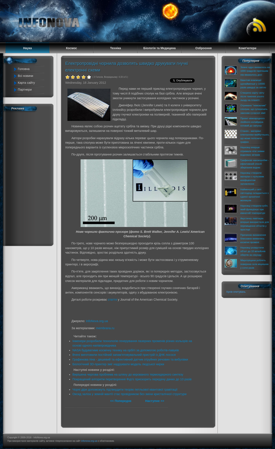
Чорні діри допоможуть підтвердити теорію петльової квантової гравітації (124, 389)
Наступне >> (154, 401)
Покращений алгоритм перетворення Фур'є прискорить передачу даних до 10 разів (132, 379)
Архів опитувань (236, 291)
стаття (112, 299)
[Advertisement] (30, 177)
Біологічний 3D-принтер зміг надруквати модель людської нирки (118, 364)
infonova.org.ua (89, 441)
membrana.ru (105, 328)
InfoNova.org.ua (97, 321)
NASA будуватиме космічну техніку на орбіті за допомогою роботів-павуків (125, 350)
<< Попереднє (121, 401)
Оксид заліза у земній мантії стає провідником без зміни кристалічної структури (129, 394)
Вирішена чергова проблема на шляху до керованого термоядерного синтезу (127, 374)
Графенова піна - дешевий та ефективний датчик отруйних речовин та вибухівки (130, 359)
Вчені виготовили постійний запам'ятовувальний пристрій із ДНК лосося (124, 354)
